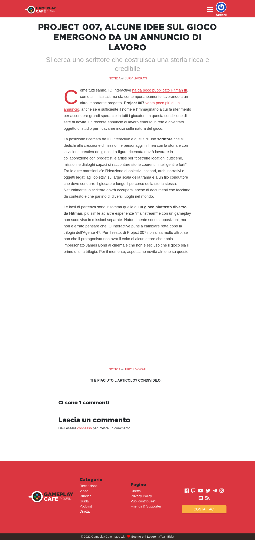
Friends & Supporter (146, 506)
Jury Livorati (136, 78)
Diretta (85, 511)
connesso (84, 428)
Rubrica (85, 496)
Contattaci (204, 509)
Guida (84, 501)
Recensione (89, 486)
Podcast (86, 506)
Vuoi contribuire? (143, 501)
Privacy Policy (141, 496)
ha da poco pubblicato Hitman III (159, 90)
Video (84, 491)
